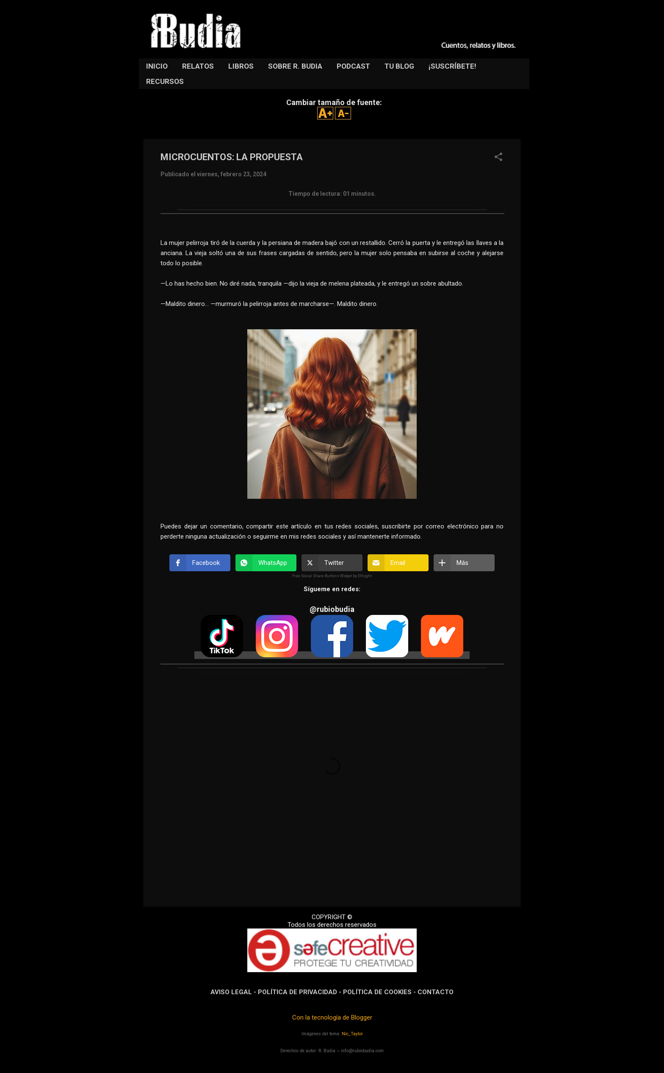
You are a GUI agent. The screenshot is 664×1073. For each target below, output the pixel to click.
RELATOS (198, 66)
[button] (498, 158)
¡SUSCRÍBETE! (452, 66)
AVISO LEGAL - (234, 992)
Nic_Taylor (352, 1034)
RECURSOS (165, 81)
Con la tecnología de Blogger (332, 1017)
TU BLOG (399, 66)
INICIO (157, 66)
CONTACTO (436, 992)
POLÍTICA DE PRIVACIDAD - (300, 992)
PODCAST (353, 66)
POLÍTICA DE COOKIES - (380, 992)
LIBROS (241, 66)
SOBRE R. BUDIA (295, 66)
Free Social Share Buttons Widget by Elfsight (332, 576)
